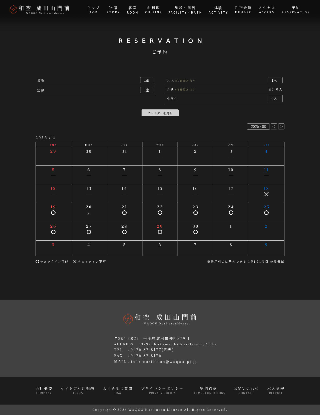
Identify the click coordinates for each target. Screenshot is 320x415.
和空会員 (243, 10)
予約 (296, 10)
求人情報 (275, 391)
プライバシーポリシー (162, 391)
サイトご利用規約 (78, 391)
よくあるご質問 (118, 391)
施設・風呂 (185, 10)
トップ (93, 10)
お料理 (153, 10)
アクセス (266, 10)
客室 (133, 10)
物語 (113, 10)
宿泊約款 (209, 391)
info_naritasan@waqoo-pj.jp (164, 361)
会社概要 (44, 391)
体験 (218, 10)
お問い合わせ (246, 391)
